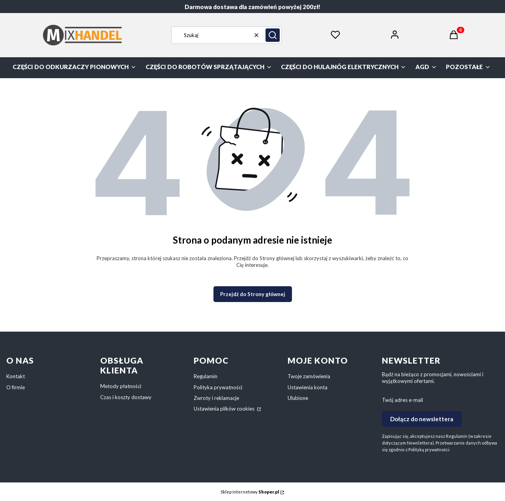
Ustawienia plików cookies (225, 408)
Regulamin (205, 376)
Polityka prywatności (218, 387)
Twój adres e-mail (402, 400)
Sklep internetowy (250, 491)
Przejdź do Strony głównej (252, 294)
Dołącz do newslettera (421, 418)
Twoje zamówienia (309, 376)
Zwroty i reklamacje (216, 398)
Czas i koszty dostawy (126, 397)
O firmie (15, 387)
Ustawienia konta (307, 387)
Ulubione (298, 398)
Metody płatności (120, 386)
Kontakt (15, 376)
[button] (273, 35)
